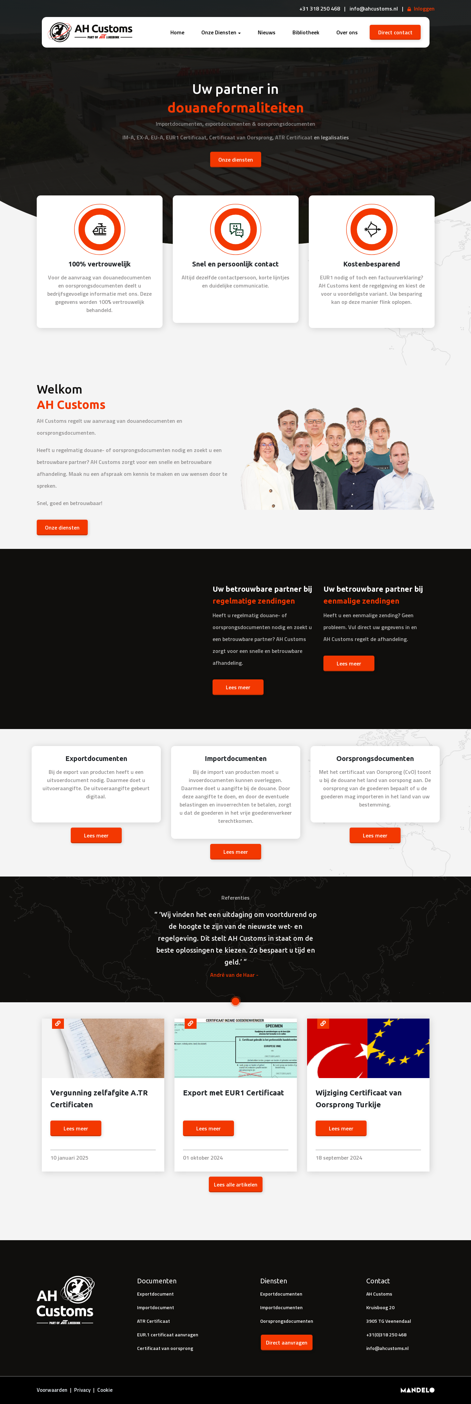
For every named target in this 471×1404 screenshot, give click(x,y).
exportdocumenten (228, 123)
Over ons (347, 32)
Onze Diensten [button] (218, 32)
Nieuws (266, 32)
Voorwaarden (52, 1390)
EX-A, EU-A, (151, 137)
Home (177, 32)
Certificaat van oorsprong (165, 1348)
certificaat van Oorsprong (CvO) (377, 772)
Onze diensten (235, 159)
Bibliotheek (305, 32)
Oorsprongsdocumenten (286, 1320)
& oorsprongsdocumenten (283, 123)
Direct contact (395, 32)
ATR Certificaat (294, 137)
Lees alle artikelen (235, 1184)
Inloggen (424, 8)
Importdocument (155, 1307)
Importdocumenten (179, 123)
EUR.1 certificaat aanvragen (167, 1334)
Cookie (105, 1390)
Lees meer (238, 687)
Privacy (82, 1390)
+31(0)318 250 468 (386, 1334)
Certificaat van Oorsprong (240, 137)
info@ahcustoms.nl (387, 1348)
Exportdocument (155, 1293)
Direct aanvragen (286, 1342)
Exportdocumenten (281, 1293)
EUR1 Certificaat (186, 137)
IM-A (128, 137)
